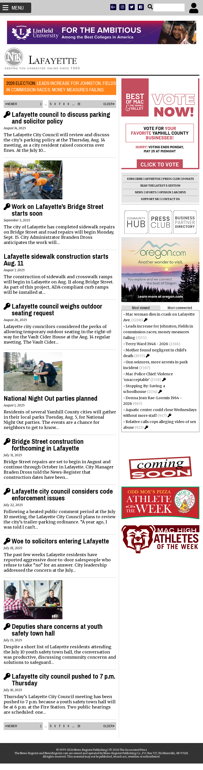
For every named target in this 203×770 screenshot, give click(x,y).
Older (107, 110)
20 (78, 110)
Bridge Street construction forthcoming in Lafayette (49, 451)
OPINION (164, 192)
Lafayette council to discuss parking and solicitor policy (62, 124)
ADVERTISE (151, 179)
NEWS (137, 192)
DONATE (186, 179)
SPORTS (149, 192)
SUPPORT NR (148, 199)
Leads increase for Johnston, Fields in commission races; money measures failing (56, 89)
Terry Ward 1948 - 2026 (145, 344)
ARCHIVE (178, 192)
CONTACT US (169, 199)
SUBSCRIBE (133, 179)
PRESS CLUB (169, 179)
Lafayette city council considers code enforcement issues (63, 501)
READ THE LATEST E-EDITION (159, 185)
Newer (12, 110)
